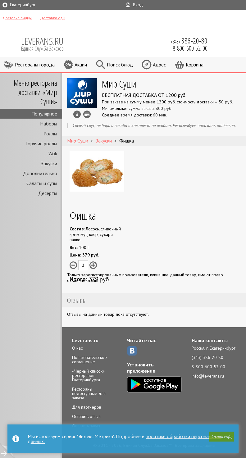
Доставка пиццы (17, 18)
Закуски (49, 163)
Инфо (77, 114)
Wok (52, 153)
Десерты (47, 193)
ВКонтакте (132, 351)
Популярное (44, 114)
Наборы (48, 123)
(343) (189, 40)
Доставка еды (52, 18)
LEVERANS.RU (46, 43)
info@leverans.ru (208, 376)
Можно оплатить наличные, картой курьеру (87, 114)
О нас (77, 348)
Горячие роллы (41, 143)
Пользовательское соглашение (89, 360)
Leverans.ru (85, 340)
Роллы (50, 133)
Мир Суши (119, 83)
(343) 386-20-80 (207, 357)
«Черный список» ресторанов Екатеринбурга (88, 375)
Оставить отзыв (86, 416)
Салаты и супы (41, 183)
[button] (221, 437)
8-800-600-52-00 (208, 367)
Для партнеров (86, 407)
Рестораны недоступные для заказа (89, 393)
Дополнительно (40, 173)
